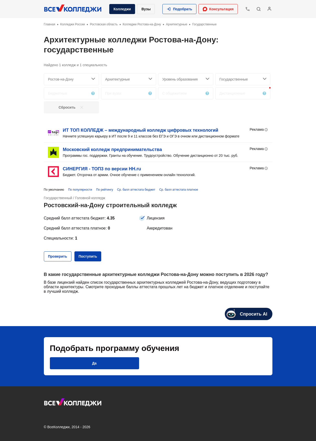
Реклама (259, 129)
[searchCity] (71, 79)
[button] (179, 9)
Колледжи (122, 9)
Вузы (146, 9)
